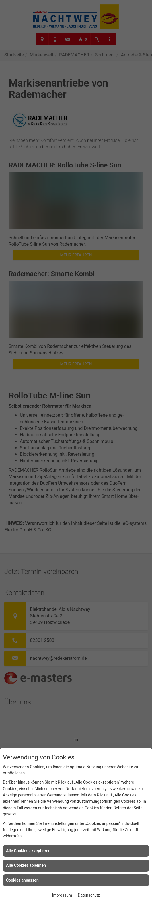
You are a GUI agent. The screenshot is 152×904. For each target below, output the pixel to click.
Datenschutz (89, 895)
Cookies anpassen (22, 880)
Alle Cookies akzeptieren (28, 850)
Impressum (62, 895)
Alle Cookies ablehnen (26, 865)
